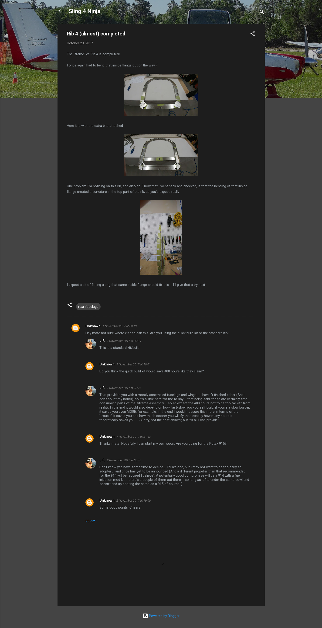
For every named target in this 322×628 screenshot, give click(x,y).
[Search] (262, 13)
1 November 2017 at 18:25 (124, 388)
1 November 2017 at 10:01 (133, 364)
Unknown (93, 326)
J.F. (102, 341)
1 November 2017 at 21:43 (133, 436)
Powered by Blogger (161, 616)
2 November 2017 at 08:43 (124, 460)
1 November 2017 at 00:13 (119, 326)
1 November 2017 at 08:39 (124, 341)
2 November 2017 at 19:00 (133, 500)
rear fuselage (88, 307)
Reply (90, 521)
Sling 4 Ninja (84, 11)
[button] (252, 34)
